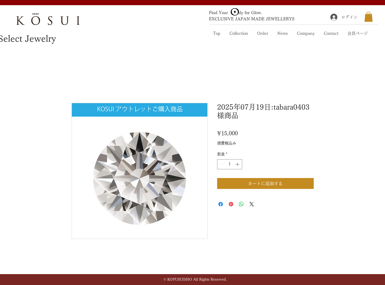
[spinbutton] (230, 164)
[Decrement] (221, 164)
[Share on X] (251, 204)
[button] (368, 17)
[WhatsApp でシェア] (241, 204)
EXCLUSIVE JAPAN (229, 19)
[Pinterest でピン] (231, 204)
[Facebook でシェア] (220, 204)
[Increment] (238, 164)
